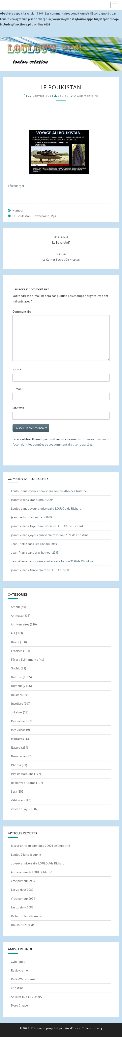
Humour (17, 210)
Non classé (18, 756)
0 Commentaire (86, 95)
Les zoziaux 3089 (40, 517)
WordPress (72, 1028)
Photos (16, 765)
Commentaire (23, 311)
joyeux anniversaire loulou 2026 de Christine (57, 491)
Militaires (17, 739)
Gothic (15, 668)
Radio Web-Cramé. (23, 979)
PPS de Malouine (22, 774)
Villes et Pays (20, 809)
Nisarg (98, 1028)
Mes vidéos (18, 730)
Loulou (63, 95)
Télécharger (16, 186)
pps (53, 216)
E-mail (18, 389)
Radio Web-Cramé (23, 783)
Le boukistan (21, 216)
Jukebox (16, 712)
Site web (18, 408)
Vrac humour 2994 (23, 898)
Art (13, 633)
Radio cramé (19, 970)
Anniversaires (20, 624)
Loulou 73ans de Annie (26, 855)
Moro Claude (19, 1005)
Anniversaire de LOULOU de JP (49, 570)
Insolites (17, 703)
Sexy (14, 791)
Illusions (17, 695)
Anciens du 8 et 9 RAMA (26, 997)
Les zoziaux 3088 (22, 907)
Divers (15, 642)
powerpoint (41, 216)
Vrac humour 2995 (41, 500)
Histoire (16, 677)
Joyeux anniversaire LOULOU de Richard (54, 508)
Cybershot (18, 962)
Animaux (17, 616)
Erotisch (16, 651)
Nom (17, 370)
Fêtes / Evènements (24, 659)
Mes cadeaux (19, 721)
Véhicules (17, 800)
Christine (17, 988)
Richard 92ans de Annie (26, 916)
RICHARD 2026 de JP (25, 925)
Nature (15, 747)
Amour (15, 607)
